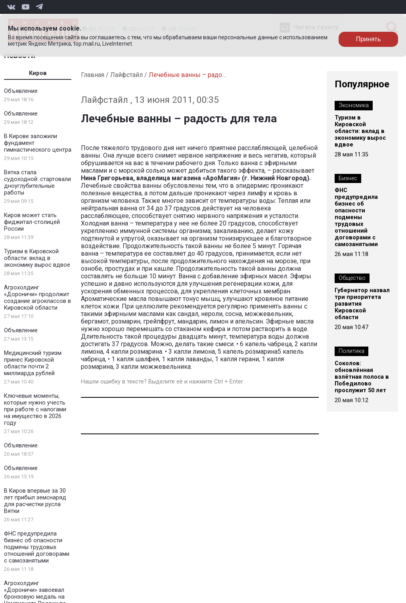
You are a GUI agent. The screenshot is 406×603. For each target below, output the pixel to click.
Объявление (21, 91)
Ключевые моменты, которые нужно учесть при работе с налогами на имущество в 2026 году (35, 409)
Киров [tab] (38, 73)
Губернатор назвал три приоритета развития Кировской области (362, 304)
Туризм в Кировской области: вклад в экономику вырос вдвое (37, 258)
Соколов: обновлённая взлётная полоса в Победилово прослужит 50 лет (362, 377)
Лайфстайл (126, 75)
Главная (92, 75)
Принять (368, 39)
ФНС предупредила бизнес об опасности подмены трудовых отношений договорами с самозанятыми (36, 547)
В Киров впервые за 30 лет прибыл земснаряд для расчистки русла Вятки (35, 500)
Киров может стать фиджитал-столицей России (32, 222)
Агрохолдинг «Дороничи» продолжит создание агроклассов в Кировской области (37, 297)
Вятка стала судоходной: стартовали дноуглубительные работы (37, 182)
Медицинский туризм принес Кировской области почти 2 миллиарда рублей (32, 363)
